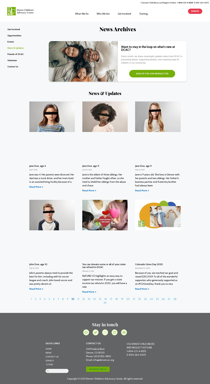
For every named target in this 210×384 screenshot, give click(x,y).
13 (89, 299)
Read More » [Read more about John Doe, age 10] (36, 288)
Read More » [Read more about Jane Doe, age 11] (89, 190)
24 (151, 299)
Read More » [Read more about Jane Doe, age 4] (36, 186)
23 (145, 299)
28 (175, 299)
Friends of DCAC (15, 54)
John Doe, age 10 (38, 264)
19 (122, 299)
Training (143, 13)
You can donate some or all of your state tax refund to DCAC (104, 266)
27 (169, 299)
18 (116, 299)
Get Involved (124, 13)
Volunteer (12, 60)
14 (94, 299)
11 (78, 299)
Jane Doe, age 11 (90, 165)
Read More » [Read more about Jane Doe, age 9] (142, 190)
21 (134, 299)
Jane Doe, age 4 (37, 165)
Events (10, 41)
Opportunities (14, 35)
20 (128, 299)
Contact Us (12, 66)
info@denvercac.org (103, 359)
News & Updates (15, 48)
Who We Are (103, 13)
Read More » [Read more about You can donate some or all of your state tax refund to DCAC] (89, 291)
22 (139, 299)
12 (83, 299)
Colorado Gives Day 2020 (149, 264)
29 (105, 302)
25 (157, 299)
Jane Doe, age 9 (143, 165)
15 (100, 299)
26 (163, 299)
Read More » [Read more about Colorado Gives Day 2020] (142, 288)
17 (111, 299)
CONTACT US (93, 343)
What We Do (82, 13)
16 (105, 299)
